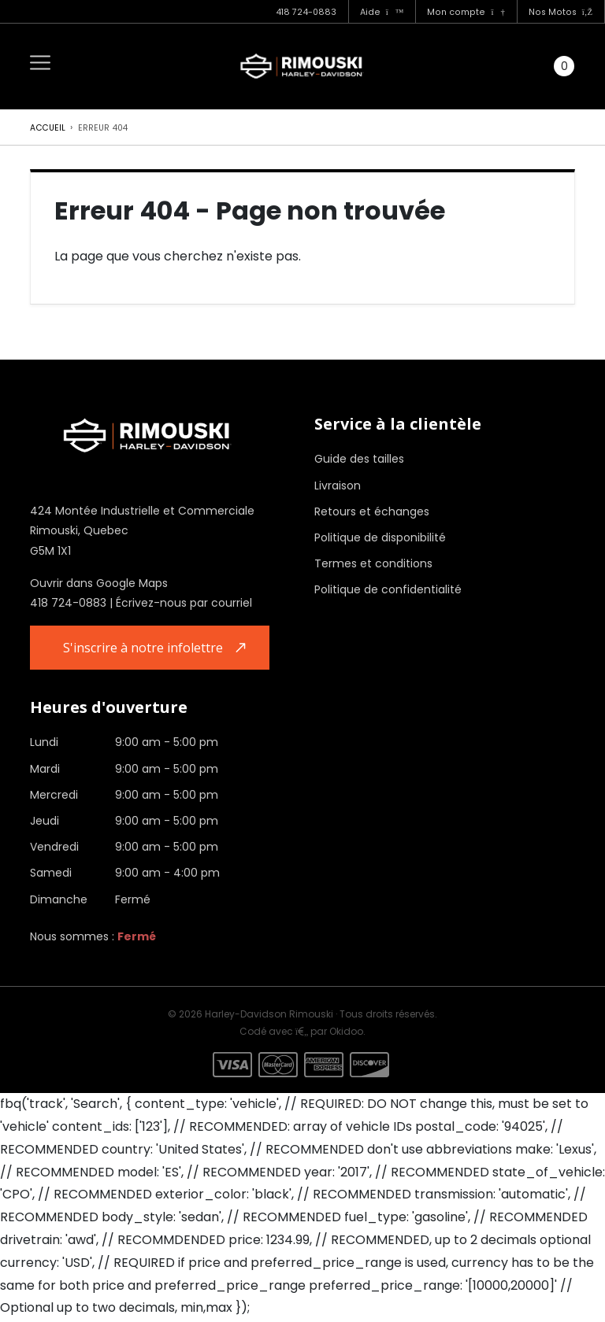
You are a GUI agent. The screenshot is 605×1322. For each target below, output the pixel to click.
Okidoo (346, 1033)
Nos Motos (560, 12)
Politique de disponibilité (380, 537)
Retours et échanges (371, 511)
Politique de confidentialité (388, 589)
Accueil (47, 128)
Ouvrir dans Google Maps (99, 583)
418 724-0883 (306, 12)
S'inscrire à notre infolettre (147, 648)
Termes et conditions (373, 563)
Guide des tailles (359, 459)
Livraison (337, 485)
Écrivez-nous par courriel (184, 603)
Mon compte (465, 12)
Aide (382, 12)
